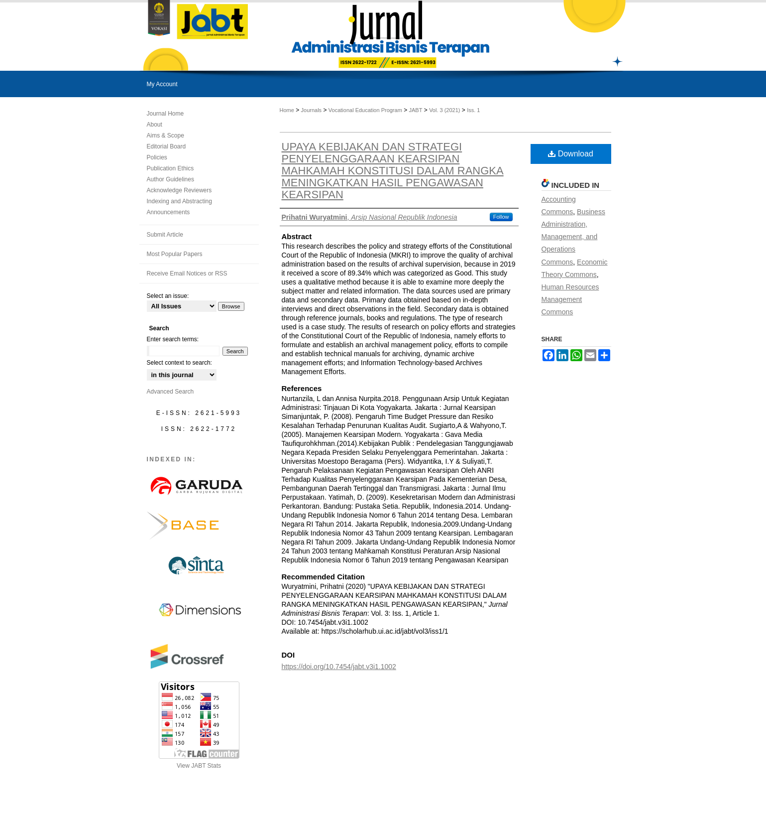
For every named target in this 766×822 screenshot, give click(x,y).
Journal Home (165, 113)
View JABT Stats (199, 765)
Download (570, 153)
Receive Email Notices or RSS (187, 273)
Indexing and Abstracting (179, 201)
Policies (157, 157)
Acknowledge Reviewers (179, 190)
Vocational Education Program (365, 110)
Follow (501, 217)
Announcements (168, 212)
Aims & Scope (165, 135)
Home (287, 110)
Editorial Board (166, 146)
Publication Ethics (170, 168)
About (154, 124)
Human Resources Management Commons (570, 299)
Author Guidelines (170, 179)
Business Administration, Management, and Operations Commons (573, 237)
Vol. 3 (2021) (444, 110)
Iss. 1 (473, 110)
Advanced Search (170, 391)
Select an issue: (168, 295)
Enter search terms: (173, 339)
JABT (416, 110)
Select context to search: (179, 362)
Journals (311, 110)
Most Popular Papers (175, 254)
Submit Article (165, 234)
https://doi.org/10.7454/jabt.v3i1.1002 (339, 667)
